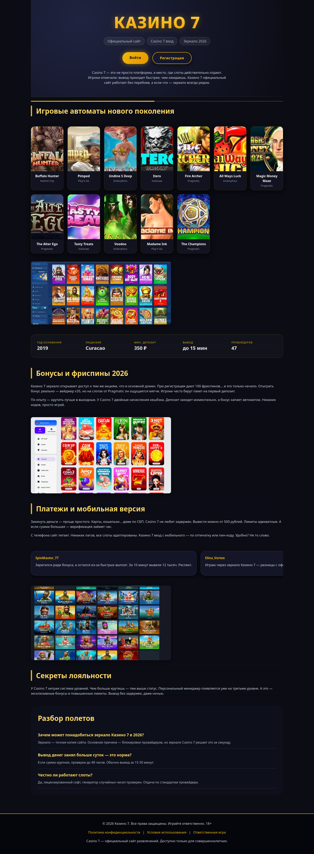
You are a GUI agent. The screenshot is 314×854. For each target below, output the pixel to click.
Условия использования (166, 832)
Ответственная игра (209, 832)
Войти (135, 57)
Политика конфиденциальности (114, 832)
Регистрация (172, 58)
